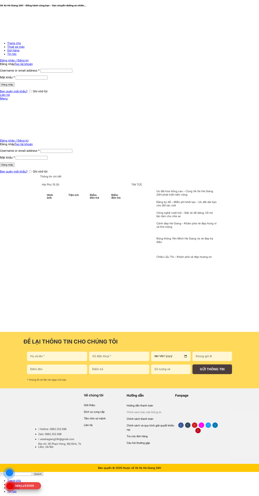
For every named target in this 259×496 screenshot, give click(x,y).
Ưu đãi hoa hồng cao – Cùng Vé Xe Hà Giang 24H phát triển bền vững (184, 192)
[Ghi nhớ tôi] (30, 91)
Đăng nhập (7, 84)
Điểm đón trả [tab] (94, 196)
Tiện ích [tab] (73, 195)
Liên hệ (5, 95)
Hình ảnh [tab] (50, 196)
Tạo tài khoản (24, 64)
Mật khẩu (7, 77)
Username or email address (20, 70)
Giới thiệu (89, 405)
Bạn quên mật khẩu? (14, 91)
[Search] (16, 474)
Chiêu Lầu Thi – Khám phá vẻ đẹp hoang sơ (184, 257)
